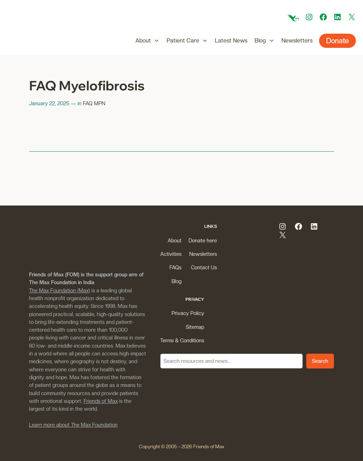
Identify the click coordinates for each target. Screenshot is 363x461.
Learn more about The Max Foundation (73, 425)
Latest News (231, 40)
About (147, 41)
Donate (337, 40)
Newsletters (297, 40)
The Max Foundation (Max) (59, 290)
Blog (264, 41)
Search (168, 349)
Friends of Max (101, 401)
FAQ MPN (94, 103)
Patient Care (187, 41)
